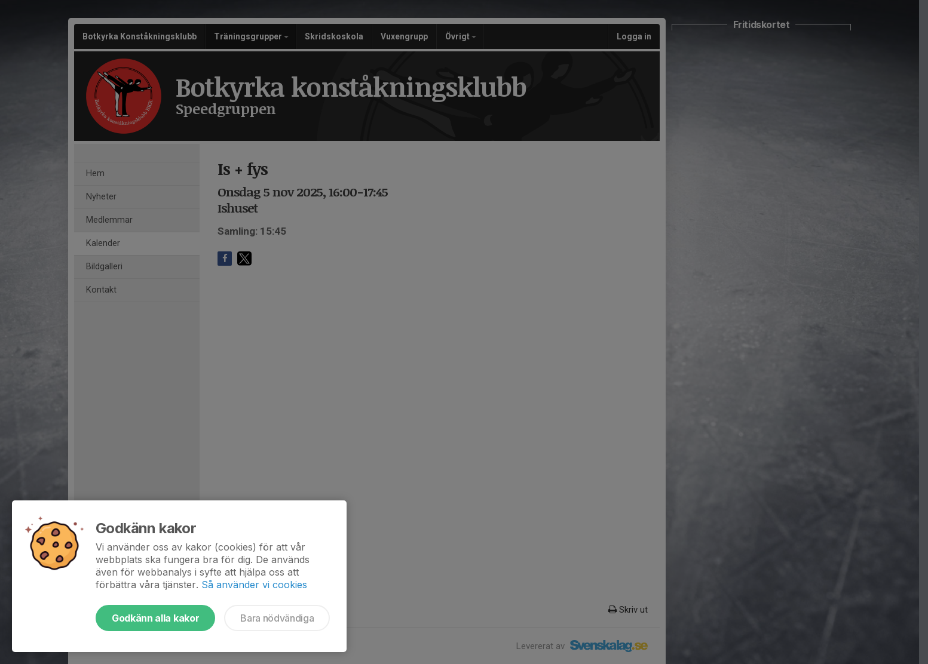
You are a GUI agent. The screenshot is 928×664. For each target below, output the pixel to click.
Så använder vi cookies (254, 585)
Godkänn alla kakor (155, 618)
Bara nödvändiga (277, 618)
